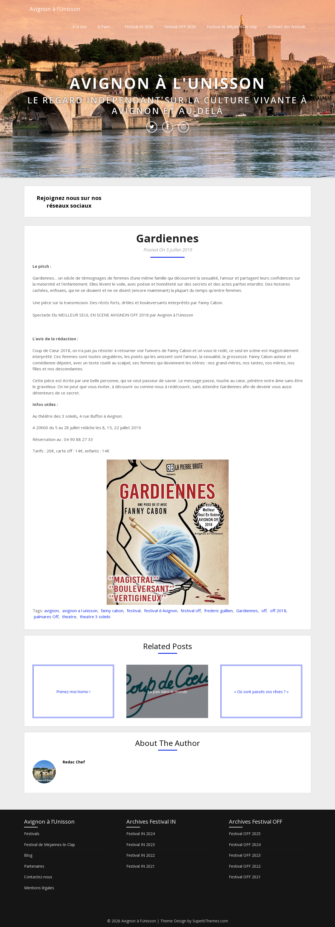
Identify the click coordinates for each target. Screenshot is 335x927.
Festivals (31, 833)
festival (134, 610)
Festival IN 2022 (140, 855)
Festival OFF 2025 (245, 833)
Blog (28, 855)
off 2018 (278, 610)
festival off (191, 610)
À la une (79, 26)
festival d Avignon (160, 610)
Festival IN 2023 (140, 844)
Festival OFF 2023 (245, 855)
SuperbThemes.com (210, 920)
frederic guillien (218, 610)
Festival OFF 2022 (245, 866)
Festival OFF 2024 (245, 844)
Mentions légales (39, 887)
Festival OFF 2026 (180, 26)
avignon (51, 610)
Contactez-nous (38, 876)
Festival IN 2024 (140, 833)
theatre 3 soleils (95, 616)
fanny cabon (112, 610)
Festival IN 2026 (139, 26)
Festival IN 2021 (140, 866)
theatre (69, 616)
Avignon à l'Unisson (55, 9)
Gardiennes (247, 610)
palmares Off (46, 616)
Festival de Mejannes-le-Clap (49, 844)
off (264, 610)
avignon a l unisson (79, 610)
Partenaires (34, 866)
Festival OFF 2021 (245, 876)
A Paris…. (106, 26)
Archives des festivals (287, 26)
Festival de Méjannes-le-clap (232, 26)
